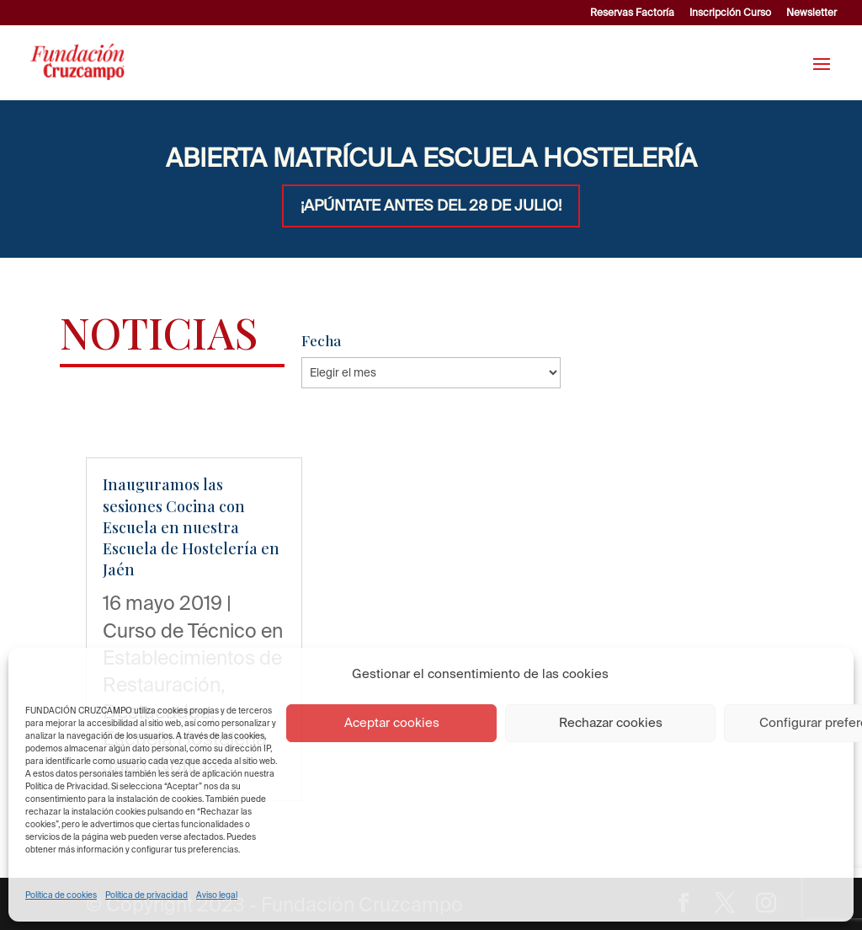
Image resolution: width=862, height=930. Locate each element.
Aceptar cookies (391, 722)
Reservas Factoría (632, 13)
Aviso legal (216, 895)
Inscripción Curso (730, 13)
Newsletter (811, 13)
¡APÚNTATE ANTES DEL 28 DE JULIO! (431, 205)
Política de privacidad (146, 895)
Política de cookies (61, 895)
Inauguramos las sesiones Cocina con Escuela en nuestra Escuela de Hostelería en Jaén (191, 527)
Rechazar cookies (610, 722)
